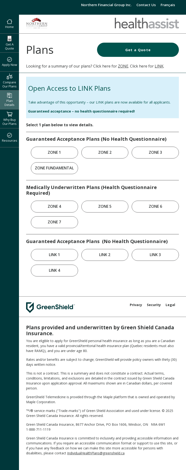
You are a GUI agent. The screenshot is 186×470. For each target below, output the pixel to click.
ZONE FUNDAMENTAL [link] (54, 168)
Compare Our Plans (9, 80)
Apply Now (9, 62)
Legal (170, 305)
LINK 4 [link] (54, 270)
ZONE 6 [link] (155, 206)
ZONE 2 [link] (105, 152)
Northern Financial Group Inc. (106, 4)
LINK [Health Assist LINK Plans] (159, 66)
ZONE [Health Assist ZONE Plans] (123, 66)
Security (154, 305)
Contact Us (146, 4)
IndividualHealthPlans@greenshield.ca (96, 453)
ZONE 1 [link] (54, 152)
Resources (9, 138)
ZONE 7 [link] (54, 222)
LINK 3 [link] (155, 254)
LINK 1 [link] (54, 254)
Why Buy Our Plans (9, 119)
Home (9, 24)
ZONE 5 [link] (105, 206)
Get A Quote (9, 43)
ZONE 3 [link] (155, 152)
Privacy (136, 305)
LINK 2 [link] (104, 254)
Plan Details (9, 100)
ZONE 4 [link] (54, 206)
